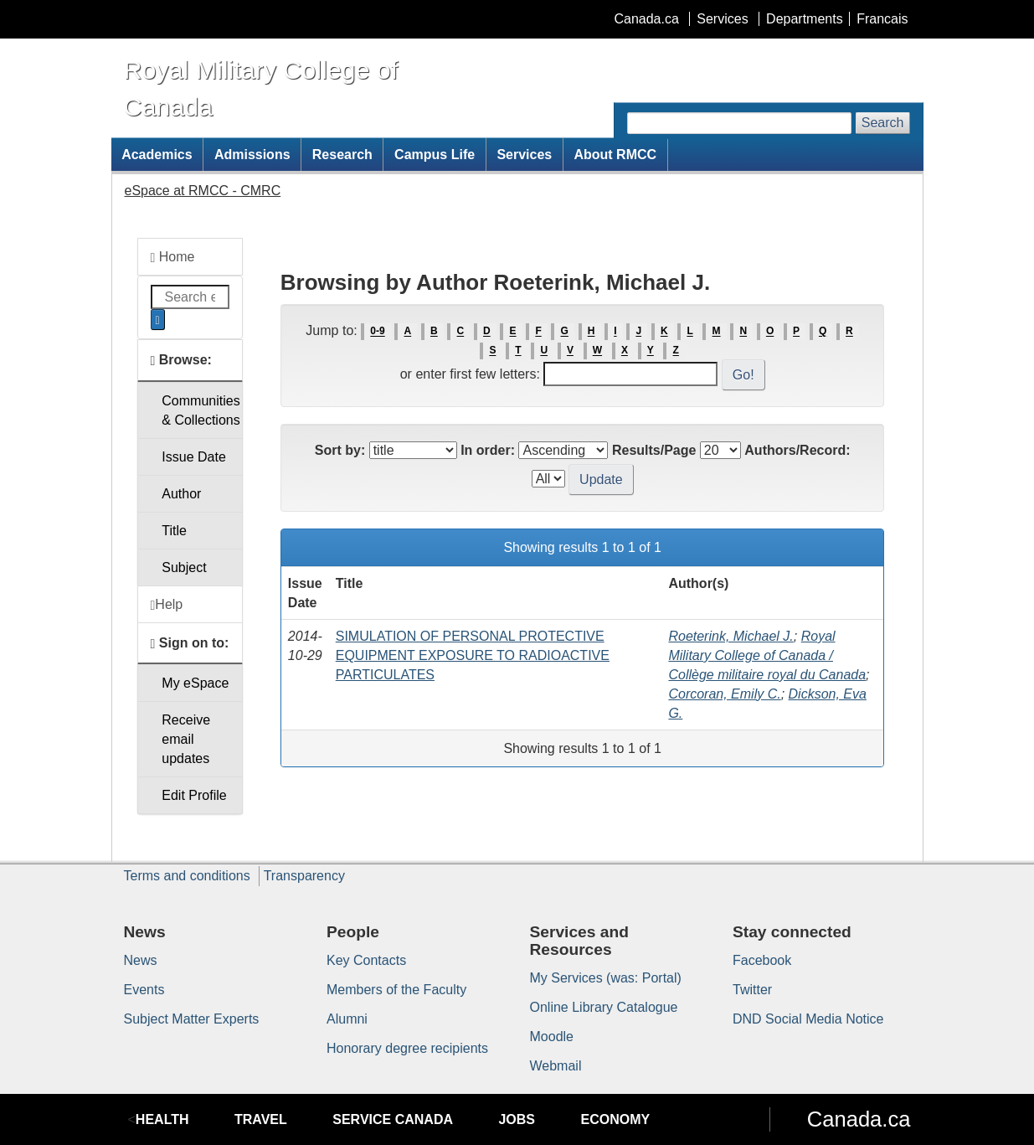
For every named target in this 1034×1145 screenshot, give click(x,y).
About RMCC (615, 154)
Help (167, 604)
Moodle (552, 1036)
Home (173, 257)
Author (181, 494)
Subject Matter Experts (192, 1019)
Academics (157, 154)
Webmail (556, 1066)
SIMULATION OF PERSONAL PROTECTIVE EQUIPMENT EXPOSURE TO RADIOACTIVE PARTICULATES (473, 655)
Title (174, 531)
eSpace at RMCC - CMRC (203, 190)
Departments (804, 19)
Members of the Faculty (396, 990)
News (140, 960)
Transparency (304, 876)
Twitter (752, 990)
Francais (882, 19)
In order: (487, 450)
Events (144, 990)
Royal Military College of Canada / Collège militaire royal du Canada (767, 655)
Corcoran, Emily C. (724, 694)
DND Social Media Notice (808, 1019)
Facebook (762, 960)
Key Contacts (366, 960)
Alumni (347, 1019)
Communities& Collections (200, 410)
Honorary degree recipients (407, 1048)
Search (883, 123)
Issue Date (193, 457)
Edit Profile (194, 795)
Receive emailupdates (186, 739)
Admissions (252, 154)
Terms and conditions (187, 876)
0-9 (377, 332)
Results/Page (654, 450)
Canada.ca (646, 19)
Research (342, 154)
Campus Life (434, 154)
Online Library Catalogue (604, 1007)
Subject (184, 567)
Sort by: (340, 450)
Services (722, 19)
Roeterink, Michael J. (730, 636)
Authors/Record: (797, 450)
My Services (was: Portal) (606, 978)
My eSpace (195, 683)
